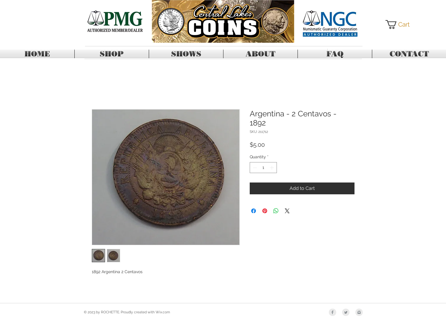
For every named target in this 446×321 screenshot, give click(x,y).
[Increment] (272, 167)
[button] (402, 24)
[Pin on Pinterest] (264, 210)
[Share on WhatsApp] (276, 210)
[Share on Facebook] (253, 210)
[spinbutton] (263, 167)
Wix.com (163, 312)
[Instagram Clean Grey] (359, 312)
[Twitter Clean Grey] (345, 312)
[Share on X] (287, 210)
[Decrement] (254, 167)
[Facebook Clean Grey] (332, 312)
